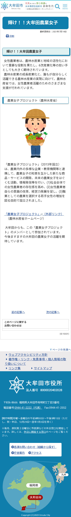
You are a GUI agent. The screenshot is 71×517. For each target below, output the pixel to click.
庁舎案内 (18, 453)
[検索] (57, 7)
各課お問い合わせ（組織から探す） (33, 447)
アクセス (34, 453)
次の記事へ (52, 312)
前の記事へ (18, 312)
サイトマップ (41, 368)
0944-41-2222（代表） (28, 407)
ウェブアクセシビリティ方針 (26, 355)
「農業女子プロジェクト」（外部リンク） (34, 214)
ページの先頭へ (61, 349)
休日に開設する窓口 (35, 431)
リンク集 (13, 368)
